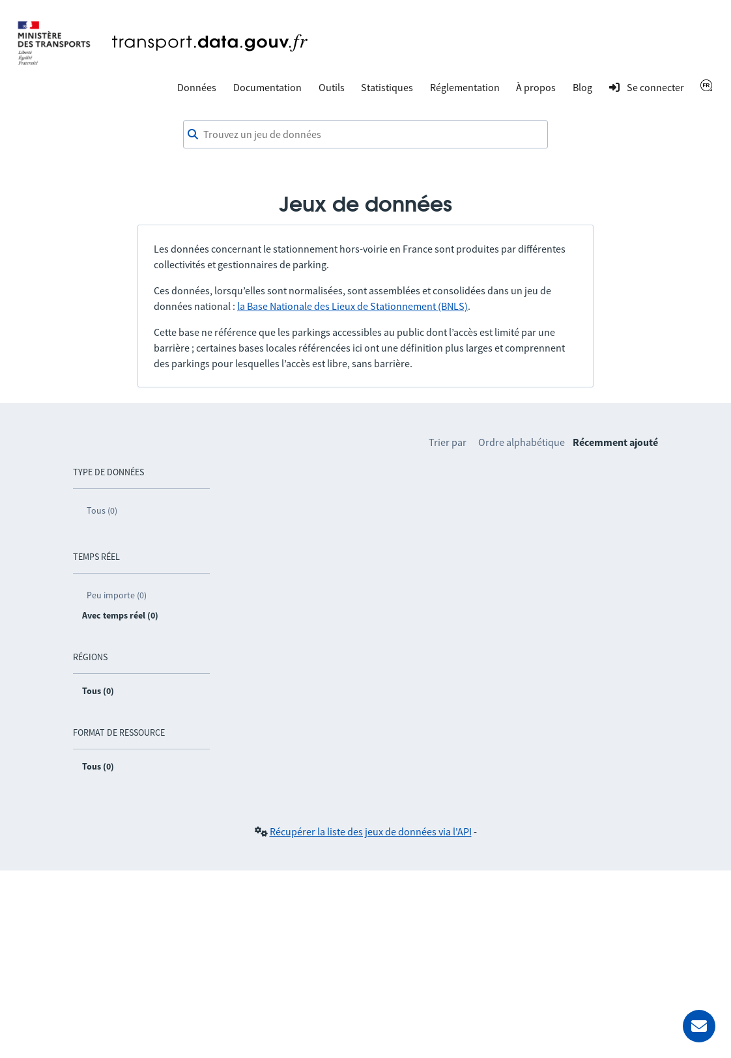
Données (196, 87)
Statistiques (387, 87)
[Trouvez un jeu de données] (365, 134)
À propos (536, 87)
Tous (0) (102, 510)
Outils (332, 87)
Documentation (267, 87)
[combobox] (365, 134)
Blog (582, 87)
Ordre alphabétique (521, 442)
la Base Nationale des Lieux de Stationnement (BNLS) (352, 306)
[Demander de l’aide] (699, 1026)
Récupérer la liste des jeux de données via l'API (371, 831)
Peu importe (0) (117, 595)
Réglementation (465, 87)
